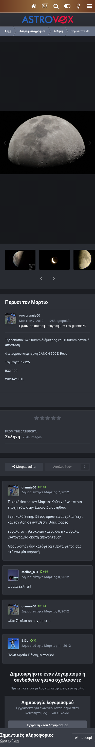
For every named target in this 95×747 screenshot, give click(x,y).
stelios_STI (30, 559)
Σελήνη (12, 423)
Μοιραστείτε (23, 453)
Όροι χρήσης (9, 740)
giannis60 (33, 302)
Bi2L (25, 627)
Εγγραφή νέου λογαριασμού (47, 712)
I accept (83, 738)
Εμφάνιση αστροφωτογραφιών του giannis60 (52, 313)
